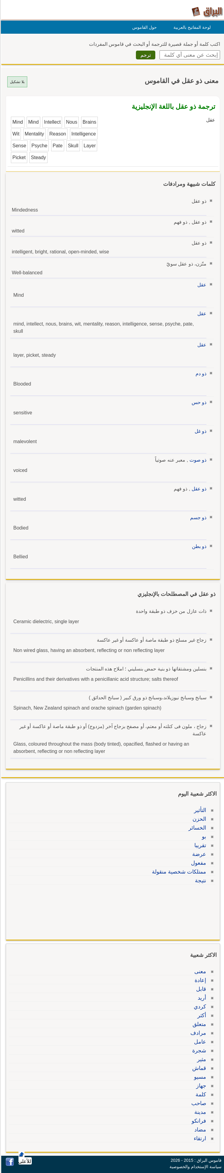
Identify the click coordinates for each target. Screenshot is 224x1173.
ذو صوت (197, 460)
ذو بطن (198, 546)
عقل (201, 284)
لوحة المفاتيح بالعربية (191, 27)
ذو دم (200, 373)
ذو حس (198, 402)
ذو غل (200, 431)
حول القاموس (143, 27)
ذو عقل (198, 488)
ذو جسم (197, 517)
